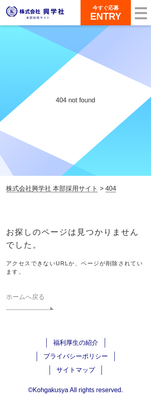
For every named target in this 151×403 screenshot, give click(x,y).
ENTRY (105, 13)
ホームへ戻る (25, 296)
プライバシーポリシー (75, 356)
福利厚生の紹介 (75, 342)
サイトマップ (75, 369)
